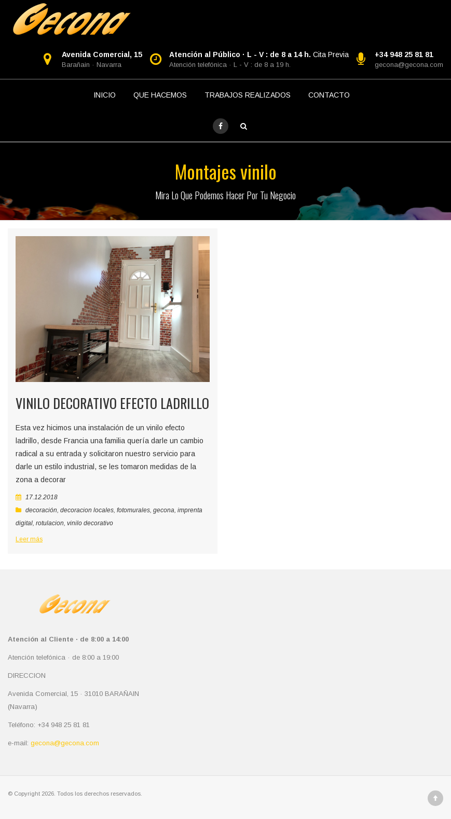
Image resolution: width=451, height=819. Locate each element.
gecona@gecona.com (409, 65)
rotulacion (50, 523)
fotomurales (133, 510)
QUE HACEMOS (160, 95)
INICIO (104, 95)
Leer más (29, 539)
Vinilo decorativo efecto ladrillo (112, 403)
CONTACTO (329, 95)
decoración (41, 510)
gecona (163, 510)
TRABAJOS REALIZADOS (247, 95)
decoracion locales (87, 510)
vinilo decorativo (90, 523)
